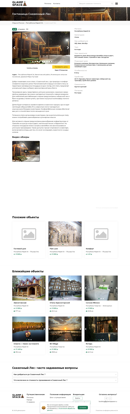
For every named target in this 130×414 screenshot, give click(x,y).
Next (67, 47)
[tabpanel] (41, 47)
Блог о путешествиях (58, 397)
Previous (14, 47)
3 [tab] (35, 61)
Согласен (83, 407)
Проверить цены (61, 67)
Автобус (85, 43)
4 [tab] (37, 61)
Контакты (56, 3)
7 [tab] (44, 61)
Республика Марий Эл (34, 23)
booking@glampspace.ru (108, 401)
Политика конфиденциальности (107, 410)
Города (29, 400)
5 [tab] (39, 61)
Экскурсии (105, 57)
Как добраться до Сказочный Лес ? (29, 374)
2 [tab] (32, 61)
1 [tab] (30, 61)
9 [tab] (49, 61)
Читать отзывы (32, 68)
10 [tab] (51, 61)
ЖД (75, 43)
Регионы (47, 3)
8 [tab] (46, 61)
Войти (77, 398)
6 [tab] (42, 61)
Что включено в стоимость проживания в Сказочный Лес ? (40, 380)
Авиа (79, 43)
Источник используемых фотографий (107, 207)
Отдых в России (18, 23)
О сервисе (31, 402)
